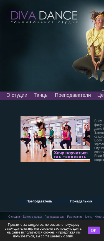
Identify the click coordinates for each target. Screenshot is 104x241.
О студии (16, 95)
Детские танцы (32, 216)
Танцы (41, 95)
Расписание (74, 216)
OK (94, 230)
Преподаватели (73, 95)
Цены (89, 216)
